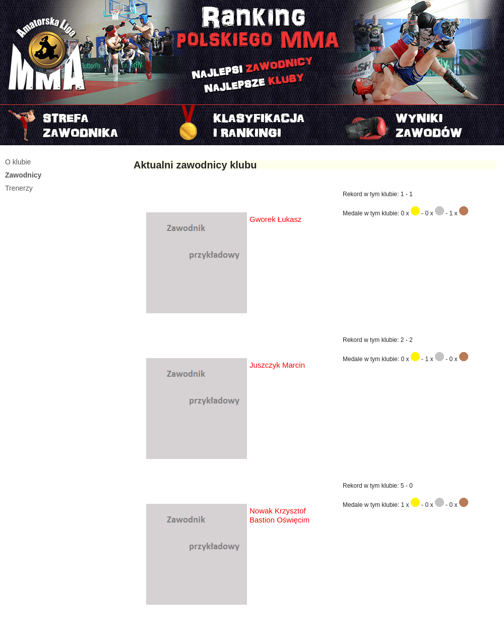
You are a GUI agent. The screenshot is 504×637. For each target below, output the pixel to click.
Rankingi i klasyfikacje (252, 125)
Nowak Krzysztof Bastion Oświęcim (279, 515)
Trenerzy (19, 188)
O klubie (18, 162)
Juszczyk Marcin (277, 365)
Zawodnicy (23, 175)
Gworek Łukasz (275, 219)
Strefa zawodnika (84, 125)
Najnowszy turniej (420, 125)
